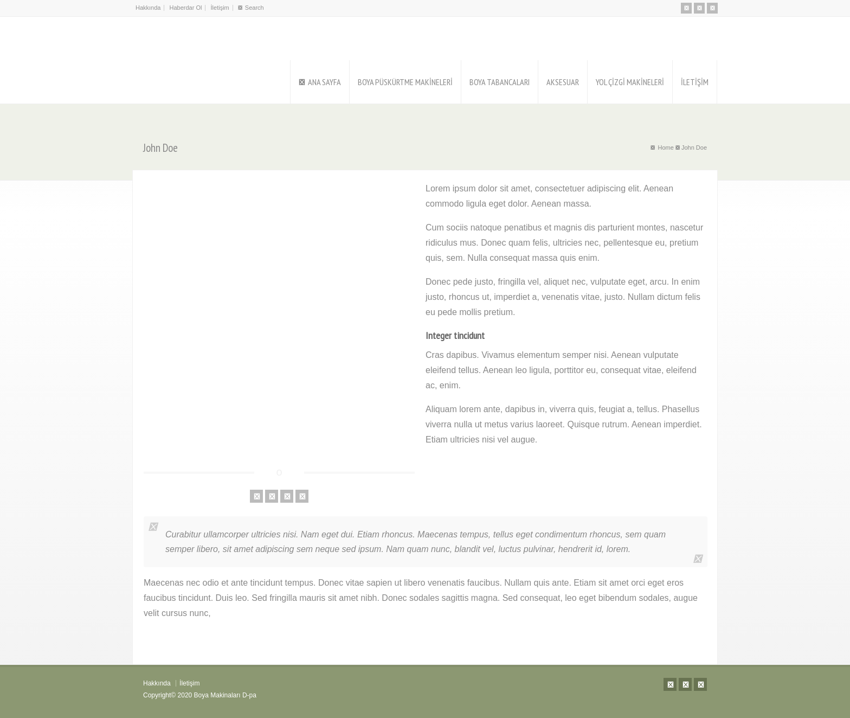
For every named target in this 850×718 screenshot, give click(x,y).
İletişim (220, 7)
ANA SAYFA (324, 81)
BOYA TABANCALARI (499, 81)
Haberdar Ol (186, 7)
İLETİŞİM (695, 81)
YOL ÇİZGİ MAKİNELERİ (630, 81)
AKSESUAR (562, 81)
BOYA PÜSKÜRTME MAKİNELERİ (405, 81)
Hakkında (148, 7)
